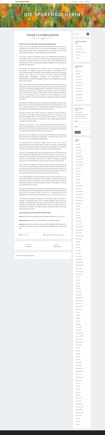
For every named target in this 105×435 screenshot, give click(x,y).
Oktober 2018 (79, 409)
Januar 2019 (78, 401)
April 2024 (78, 215)
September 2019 (79, 377)
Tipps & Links (79, 97)
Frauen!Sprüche (79, 82)
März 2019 (78, 395)
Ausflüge (78, 73)
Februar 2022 (79, 291)
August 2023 (78, 238)
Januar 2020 (78, 365)
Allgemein (78, 70)
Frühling (78, 55)
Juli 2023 (78, 241)
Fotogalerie (78, 76)
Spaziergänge (79, 94)
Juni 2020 (78, 350)
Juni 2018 (78, 421)
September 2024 (79, 200)
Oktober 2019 (79, 374)
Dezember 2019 (79, 368)
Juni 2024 (78, 209)
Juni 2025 (78, 173)
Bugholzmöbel (49, 235)
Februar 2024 (79, 221)
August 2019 (78, 380)
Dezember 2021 (79, 297)
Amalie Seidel (79, 46)
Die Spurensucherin (22, 1)
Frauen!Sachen (79, 79)
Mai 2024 (78, 212)
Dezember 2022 (79, 262)
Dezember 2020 (79, 333)
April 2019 (78, 392)
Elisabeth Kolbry (48, 38)
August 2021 (78, 309)
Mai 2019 (78, 389)
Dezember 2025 (79, 156)
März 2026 (78, 147)
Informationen (79, 88)
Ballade (77, 58)
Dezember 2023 (79, 227)
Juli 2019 (78, 383)
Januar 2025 (78, 188)
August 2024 (78, 203)
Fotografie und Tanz (80, 52)
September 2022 (79, 271)
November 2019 (79, 371)
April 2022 (78, 286)
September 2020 (79, 342)
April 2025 (78, 179)
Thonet (62, 235)
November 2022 (79, 265)
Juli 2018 (78, 418)
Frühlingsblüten (79, 49)
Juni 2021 (78, 315)
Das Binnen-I (74, 1)
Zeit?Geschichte (79, 100)
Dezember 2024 (79, 191)
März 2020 (78, 359)
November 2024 (79, 194)
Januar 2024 (78, 224)
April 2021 (78, 321)
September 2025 (79, 165)
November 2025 (79, 159)
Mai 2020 (78, 353)
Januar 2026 (78, 153)
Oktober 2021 (79, 303)
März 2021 (78, 324)
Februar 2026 (79, 150)
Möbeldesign (56, 235)
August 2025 (78, 168)
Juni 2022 (78, 280)
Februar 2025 (79, 185)
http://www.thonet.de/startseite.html (56, 195)
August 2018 (78, 415)
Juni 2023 (78, 244)
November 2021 (79, 300)
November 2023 (79, 230)
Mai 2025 (78, 176)
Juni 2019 (78, 386)
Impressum (87, 1)
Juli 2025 (78, 171)
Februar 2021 (79, 327)
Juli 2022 (78, 277)
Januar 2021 (78, 330)
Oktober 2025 (79, 162)
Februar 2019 (79, 398)
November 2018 (79, 406)
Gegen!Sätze (79, 85)
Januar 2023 (78, 259)
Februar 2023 (79, 256)
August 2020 (78, 345)
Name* (82, 122)
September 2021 (79, 306)
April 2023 (78, 250)
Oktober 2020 (79, 339)
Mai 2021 (78, 318)
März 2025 (78, 182)
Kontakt (81, 1)
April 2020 (78, 356)
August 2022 (78, 274)
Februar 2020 (79, 362)
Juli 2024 (78, 206)
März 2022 (78, 288)
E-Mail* (82, 128)
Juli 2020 (78, 347)
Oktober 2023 (79, 232)
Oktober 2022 (79, 268)
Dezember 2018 (79, 404)
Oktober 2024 (79, 197)
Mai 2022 (78, 283)
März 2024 (78, 218)
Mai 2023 (78, 247)
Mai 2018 (78, 424)
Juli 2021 (78, 312)
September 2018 (79, 412)
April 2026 (78, 144)
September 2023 (79, 235)
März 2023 (78, 253)
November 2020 (79, 336)
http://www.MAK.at (60, 216)
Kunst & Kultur (25, 235)
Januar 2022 (78, 294)
